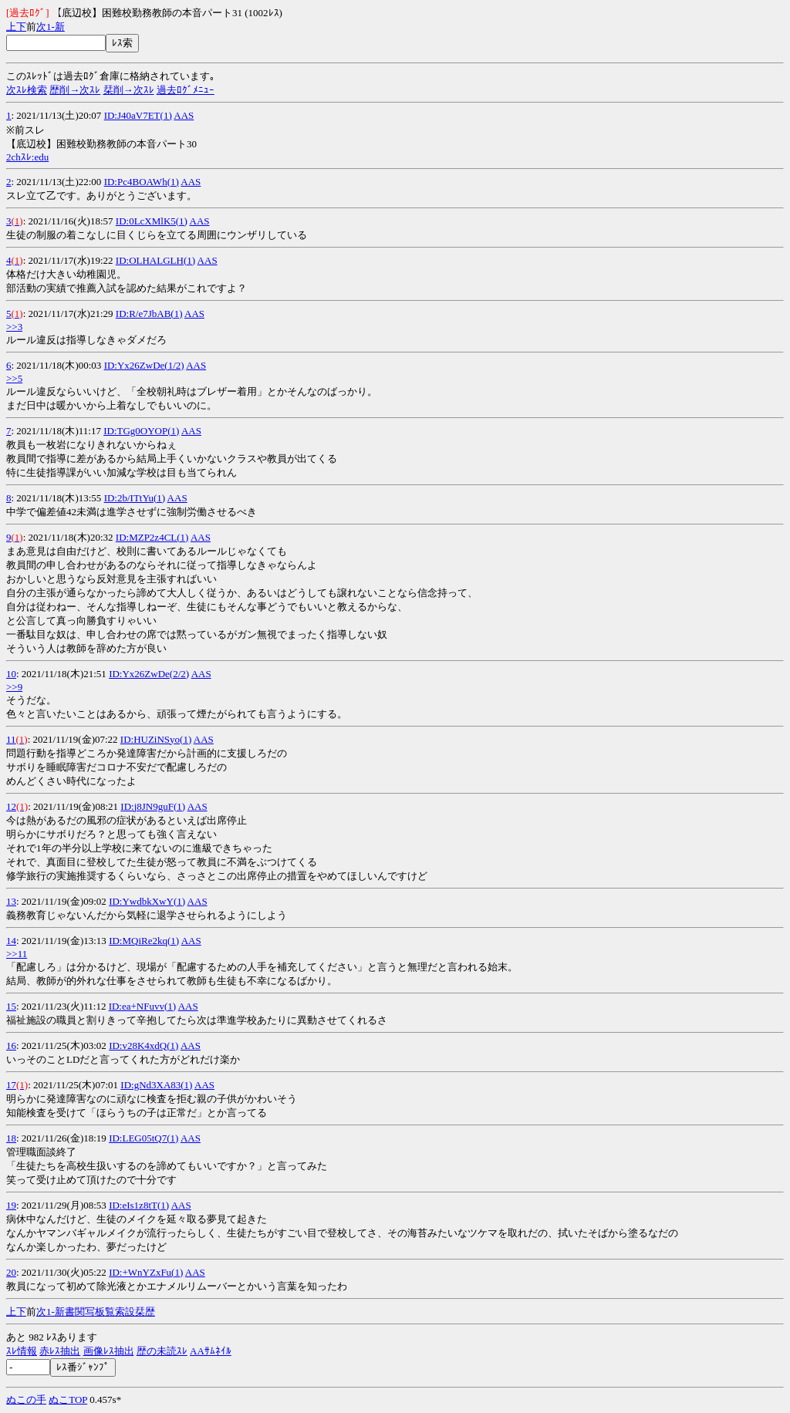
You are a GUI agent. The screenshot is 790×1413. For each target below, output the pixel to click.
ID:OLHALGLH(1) (155, 260)
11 (11, 739)
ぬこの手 (26, 1399)
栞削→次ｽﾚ (128, 90)
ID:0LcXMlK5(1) (151, 221)
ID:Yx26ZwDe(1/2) (144, 365)
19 (11, 1205)
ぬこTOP (68, 1399)
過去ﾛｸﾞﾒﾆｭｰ (185, 90)
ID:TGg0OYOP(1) (141, 431)
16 (11, 1045)
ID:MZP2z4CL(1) (152, 537)
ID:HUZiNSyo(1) (155, 739)
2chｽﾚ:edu (27, 157)
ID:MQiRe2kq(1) (144, 940)
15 (11, 1006)
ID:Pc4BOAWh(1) (141, 181)
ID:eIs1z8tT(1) (139, 1205)
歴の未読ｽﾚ (162, 1351)
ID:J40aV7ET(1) (138, 115)
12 (11, 806)
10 (11, 674)
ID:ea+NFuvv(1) (142, 1006)
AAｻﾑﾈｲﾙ (210, 1351)
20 (11, 1272)
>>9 (14, 687)
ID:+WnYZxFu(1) (146, 1272)
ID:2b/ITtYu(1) (134, 498)
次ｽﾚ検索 (26, 90)
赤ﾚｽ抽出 (59, 1351)
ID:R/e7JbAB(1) (149, 313)
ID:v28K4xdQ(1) (143, 1045)
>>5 (14, 378)
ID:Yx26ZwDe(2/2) (149, 674)
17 (11, 1085)
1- (50, 26)
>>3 (14, 326)
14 (11, 940)
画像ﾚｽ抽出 (108, 1351)
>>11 (16, 953)
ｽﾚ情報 (21, 1351)
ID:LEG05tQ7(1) (143, 1138)
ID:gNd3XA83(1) (156, 1085)
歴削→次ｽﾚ (74, 90)
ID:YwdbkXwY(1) (147, 901)
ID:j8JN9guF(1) (152, 806)
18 (11, 1138)
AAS (184, 115)
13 (11, 901)
